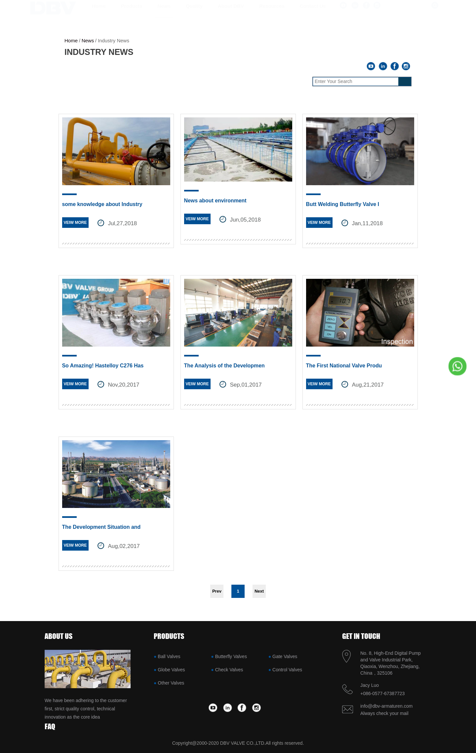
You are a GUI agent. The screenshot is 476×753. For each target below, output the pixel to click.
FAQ (50, 726)
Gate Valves (284, 656)
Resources (272, 12)
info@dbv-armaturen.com (386, 706)
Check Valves (229, 669)
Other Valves (171, 683)
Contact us (313, 12)
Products (131, 12)
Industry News (113, 40)
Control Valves (287, 669)
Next (259, 591)
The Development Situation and (101, 527)
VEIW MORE (75, 222)
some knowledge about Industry (102, 204)
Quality (194, 12)
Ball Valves (169, 656)
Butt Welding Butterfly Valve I (343, 204)
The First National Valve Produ (344, 365)
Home (99, 12)
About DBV (231, 12)
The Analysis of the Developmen (224, 365)
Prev (216, 591)
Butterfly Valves (231, 656)
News (164, 12)
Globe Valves (171, 669)
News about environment (215, 200)
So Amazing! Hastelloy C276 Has (103, 365)
